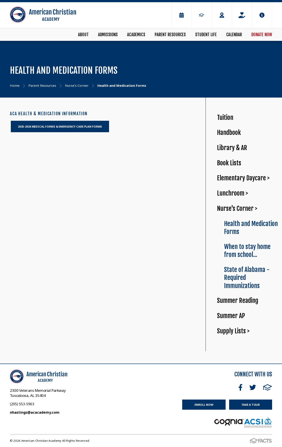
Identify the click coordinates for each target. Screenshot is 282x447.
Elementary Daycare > (243, 178)
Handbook (229, 132)
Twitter (252, 387)
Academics (136, 34)
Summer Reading (237, 300)
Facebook (240, 387)
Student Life (206, 34)
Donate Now (261, 34)
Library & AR (232, 148)
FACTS (267, 387)
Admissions (108, 34)
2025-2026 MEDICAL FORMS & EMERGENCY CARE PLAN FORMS (60, 126)
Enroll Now (204, 405)
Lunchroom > (232, 193)
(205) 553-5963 (22, 404)
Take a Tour (250, 405)
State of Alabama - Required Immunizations (247, 278)
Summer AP (231, 316)
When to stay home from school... (247, 251)
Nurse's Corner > (237, 208)
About (83, 34)
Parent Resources (170, 34)
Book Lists (229, 163)
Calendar (234, 34)
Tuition (225, 117)
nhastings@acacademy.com (34, 412)
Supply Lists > (233, 331)
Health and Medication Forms (251, 228)
